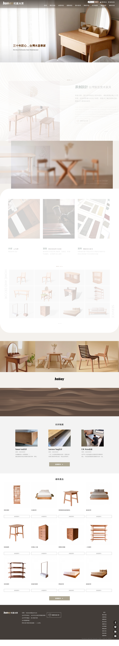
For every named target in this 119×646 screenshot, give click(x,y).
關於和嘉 (52, 5)
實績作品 (86, 5)
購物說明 (103, 5)
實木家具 (78, 5)
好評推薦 (95, 5)
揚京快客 (90, 642)
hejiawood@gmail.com (31, 613)
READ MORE (106, 131)
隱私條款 (104, 633)
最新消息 (112, 5)
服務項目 (69, 5)
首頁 (45, 5)
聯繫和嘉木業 (84, 121)
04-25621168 (34, 618)
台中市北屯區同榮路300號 (38, 615)
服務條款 (104, 635)
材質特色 (61, 5)
